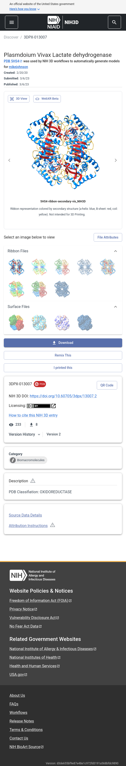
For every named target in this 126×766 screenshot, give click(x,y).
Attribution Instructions (28, 525)
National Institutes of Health (35, 657)
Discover (11, 37)
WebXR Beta (46, 99)
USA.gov (19, 674)
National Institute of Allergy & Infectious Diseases (53, 649)
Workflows (18, 712)
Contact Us (19, 738)
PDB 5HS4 (13, 61)
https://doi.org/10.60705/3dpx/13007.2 (63, 396)
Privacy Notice (24, 609)
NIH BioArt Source (27, 747)
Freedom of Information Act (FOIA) (41, 600)
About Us (17, 695)
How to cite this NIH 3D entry (33, 415)
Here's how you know (25, 9)
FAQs (14, 704)
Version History (25, 434)
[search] (114, 22)
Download (62, 343)
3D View (18, 99)
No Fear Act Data (26, 626)
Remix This (63, 355)
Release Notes (22, 721)
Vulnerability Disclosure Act (34, 617)
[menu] (11, 22)
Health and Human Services (35, 666)
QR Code (107, 385)
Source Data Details (25, 515)
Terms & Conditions (26, 729)
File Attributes (107, 237)
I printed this (63, 368)
